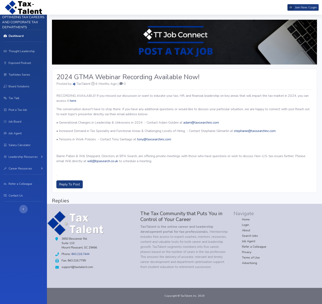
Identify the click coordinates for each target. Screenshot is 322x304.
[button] (303, 7)
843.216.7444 (80, 254)
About (246, 230)
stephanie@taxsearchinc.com (255, 131)
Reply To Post (69, 184)
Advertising (249, 263)
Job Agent (248, 241)
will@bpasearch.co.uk (102, 161)
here (73, 100)
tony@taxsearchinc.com (154, 139)
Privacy (246, 252)
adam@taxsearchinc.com (201, 122)
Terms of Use (251, 258)
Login (245, 225)
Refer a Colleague (254, 247)
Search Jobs (250, 236)
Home (246, 219)
